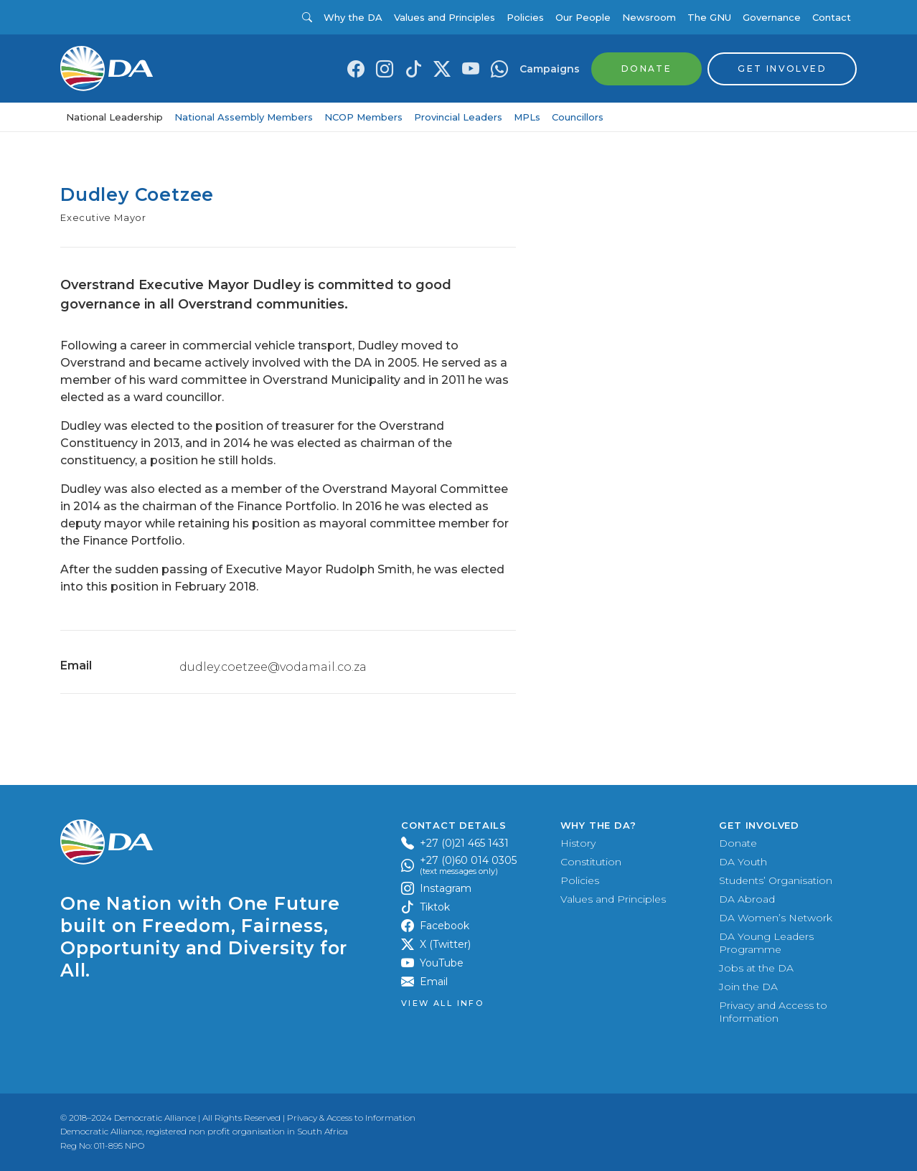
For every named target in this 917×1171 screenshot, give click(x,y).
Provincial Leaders (458, 117)
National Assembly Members (243, 117)
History (578, 843)
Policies (525, 17)
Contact (831, 17)
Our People (583, 17)
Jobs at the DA (756, 967)
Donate (738, 843)
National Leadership (114, 117)
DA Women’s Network (775, 917)
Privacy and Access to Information (773, 1012)
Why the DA (353, 17)
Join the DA (748, 986)
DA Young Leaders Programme (766, 943)
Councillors (577, 117)
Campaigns (549, 68)
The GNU (709, 17)
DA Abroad (747, 899)
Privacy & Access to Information (351, 1117)
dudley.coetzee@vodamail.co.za (273, 667)
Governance (772, 17)
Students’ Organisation (775, 880)
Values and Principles (444, 17)
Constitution (590, 861)
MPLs (527, 117)
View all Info (442, 1003)
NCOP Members (363, 117)
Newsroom (649, 17)
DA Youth (743, 861)
